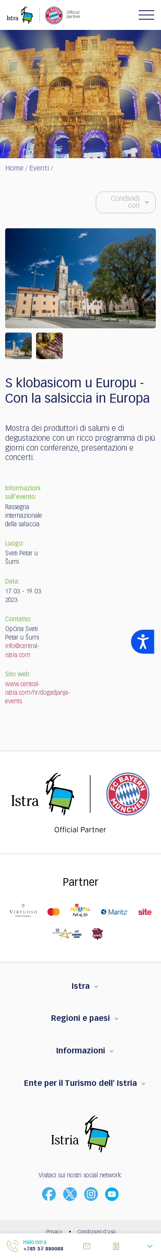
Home (14, 168)
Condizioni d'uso (96, 1232)
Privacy (54, 1232)
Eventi (39, 168)
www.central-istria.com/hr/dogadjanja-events (37, 693)
